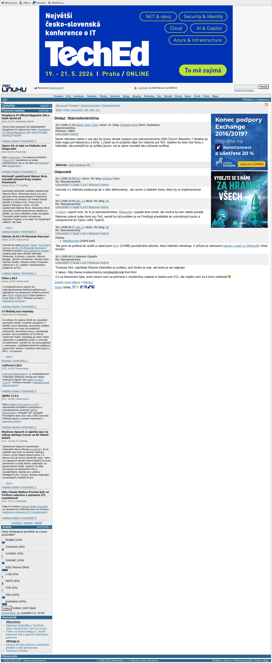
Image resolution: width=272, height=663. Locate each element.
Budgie (8, 539)
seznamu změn (11, 421)
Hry (159, 96)
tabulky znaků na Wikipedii (241, 245)
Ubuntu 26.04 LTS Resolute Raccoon (25, 236)
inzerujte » (45, 110)
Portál (197, 96)
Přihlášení (248, 99)
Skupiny (136, 96)
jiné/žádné (10, 601)
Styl (4, 99)
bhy (78, 178)
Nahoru (88, 282)
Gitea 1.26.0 (9, 278)
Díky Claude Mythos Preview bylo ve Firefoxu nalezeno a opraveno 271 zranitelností (25, 495)
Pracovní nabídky (13, 110)
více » (9, 227)
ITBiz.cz (25, 2)
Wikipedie (21, 295)
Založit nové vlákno (67, 282)
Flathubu (43, 163)
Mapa (215, 96)
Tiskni (58, 287)
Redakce (217, 660)
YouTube (43, 245)
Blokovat (94, 184)
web (92, 110)
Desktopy (149, 96)
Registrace (263, 99)
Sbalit (75, 184)
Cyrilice (60, 212)
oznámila (35, 449)
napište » (45, 105)
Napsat (28, 522)
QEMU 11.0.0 (10, 395)
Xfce (7, 594)
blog (33, 245)
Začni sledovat (77, 164)
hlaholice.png (71, 240)
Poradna (58, 96)
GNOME (9, 560)
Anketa (6, 526)
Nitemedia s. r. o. (120, 660)
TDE (7, 587)
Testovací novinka (16, 650)
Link (83, 184)
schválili (41, 193)
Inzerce (228, 660)
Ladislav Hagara (11, 140)
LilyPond (7, 374)
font (115, 245)
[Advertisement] (98, 154)
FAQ (68, 96)
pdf (35, 132)
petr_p (79, 201)
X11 (98, 110)
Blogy (126, 96)
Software (92, 96)
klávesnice (77, 110)
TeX (86, 110)
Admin (75, 134)
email (25, 245)
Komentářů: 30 (11, 612)
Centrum (16, 522)
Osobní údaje (261, 660)
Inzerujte (143, 87)
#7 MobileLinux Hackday (17, 311)
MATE (8, 580)
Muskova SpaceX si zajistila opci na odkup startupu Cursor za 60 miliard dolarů (25, 434)
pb (107, 201)
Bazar (188, 96)
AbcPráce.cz (55, 2)
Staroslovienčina (111, 105)
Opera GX (8, 160)
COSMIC (10, 553)
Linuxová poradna (90, 105)
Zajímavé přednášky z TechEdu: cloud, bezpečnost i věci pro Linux (26, 627)
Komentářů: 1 (29, 273)
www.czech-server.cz (34, 660)
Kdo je (178, 96)
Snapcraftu (14, 165)
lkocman (6, 360)
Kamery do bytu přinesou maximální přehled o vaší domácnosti (27, 646)
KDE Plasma (12, 567)
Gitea (10, 295)
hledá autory (56, 87)
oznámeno (14, 157)
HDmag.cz (39, 2)
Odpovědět (62, 134)
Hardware (79, 96)
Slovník (168, 96)
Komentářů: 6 (29, 517)
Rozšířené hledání (244, 90)
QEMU (33, 410)
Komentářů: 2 (29, 487)
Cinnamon (10, 546)
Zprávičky (8, 105)
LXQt (7, 574)
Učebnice (115, 96)
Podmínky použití (242, 660)
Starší (38, 522)
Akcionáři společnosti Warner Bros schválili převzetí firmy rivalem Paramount (24, 179)
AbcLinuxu (13, 621)
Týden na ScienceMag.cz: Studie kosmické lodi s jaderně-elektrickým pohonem (27, 634)
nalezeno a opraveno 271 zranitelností (24, 512)
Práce (206, 96)
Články (103, 96)
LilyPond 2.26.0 (12, 365)
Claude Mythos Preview (34, 506)
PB (57, 195)
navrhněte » (44, 526)
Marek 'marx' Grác (87, 124)
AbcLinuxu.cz (9, 2)
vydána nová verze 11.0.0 (23, 404)
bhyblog (107, 178)
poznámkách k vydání (36, 250)
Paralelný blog (128, 124)
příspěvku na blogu (13, 301)
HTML (66, 110)
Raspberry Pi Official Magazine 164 (26, 131)
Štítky (59, 110)
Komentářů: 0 (29, 140)
